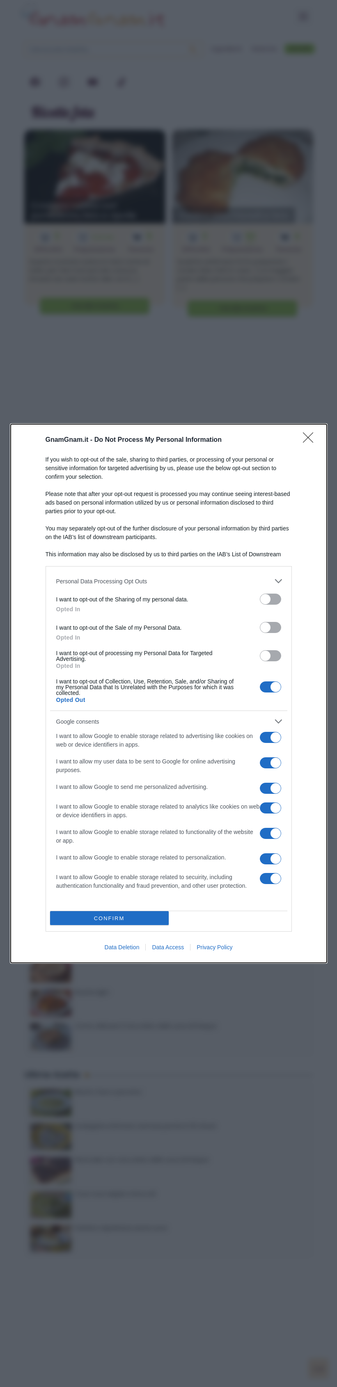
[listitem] (168, 581)
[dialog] (169, 693)
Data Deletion (122, 947)
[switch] (270, 599)
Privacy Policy (214, 947)
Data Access (168, 947)
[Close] (311, 440)
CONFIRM (109, 918)
